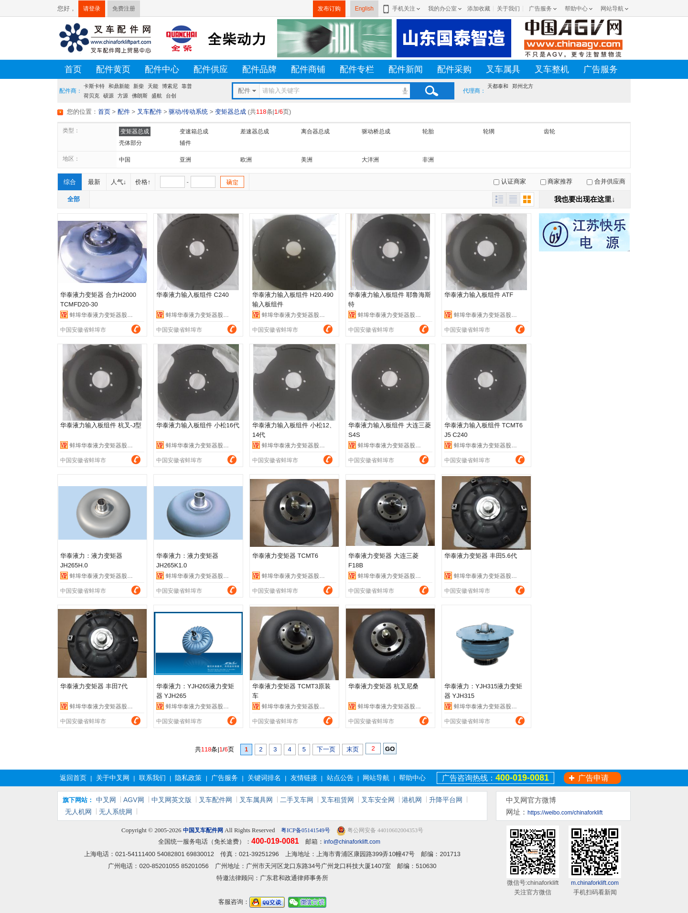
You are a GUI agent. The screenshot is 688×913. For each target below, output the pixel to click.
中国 (124, 159)
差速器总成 (254, 131)
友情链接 (303, 778)
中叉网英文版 (171, 800)
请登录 (91, 8)
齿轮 (549, 131)
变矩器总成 (230, 111)
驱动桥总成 (376, 131)
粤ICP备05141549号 (305, 830)
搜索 (431, 91)
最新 (94, 181)
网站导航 (612, 8)
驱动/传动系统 (188, 111)
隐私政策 (188, 778)
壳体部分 (130, 143)
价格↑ (143, 181)
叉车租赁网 (337, 800)
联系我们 (152, 778)
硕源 (108, 95)
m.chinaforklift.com (595, 883)
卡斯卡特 (94, 86)
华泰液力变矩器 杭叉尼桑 (383, 686)
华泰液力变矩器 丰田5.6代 (480, 555)
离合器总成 (315, 131)
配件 (124, 111)
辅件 (185, 143)
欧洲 (246, 159)
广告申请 (593, 778)
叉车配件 (149, 111)
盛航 (156, 95)
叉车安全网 (378, 800)
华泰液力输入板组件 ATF (478, 294)
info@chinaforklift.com (352, 841)
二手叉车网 (296, 800)
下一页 (326, 749)
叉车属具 (503, 69)
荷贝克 (91, 95)
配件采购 (454, 69)
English (364, 8)
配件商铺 (308, 69)
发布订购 (329, 8)
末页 (352, 749)
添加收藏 (478, 8)
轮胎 (428, 131)
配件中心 (162, 69)
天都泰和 (497, 86)
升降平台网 (445, 800)
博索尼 (170, 86)
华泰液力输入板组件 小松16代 (197, 425)
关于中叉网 (112, 778)
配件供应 (211, 69)
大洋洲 (370, 159)
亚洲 (185, 159)
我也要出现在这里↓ (584, 199)
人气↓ (119, 181)
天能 (153, 86)
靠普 (187, 86)
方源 (123, 95)
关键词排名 (264, 778)
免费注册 (123, 8)
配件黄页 (113, 69)
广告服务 (540, 8)
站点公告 (340, 778)
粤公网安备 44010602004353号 (379, 830)
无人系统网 (115, 811)
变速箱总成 (194, 131)
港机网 (412, 800)
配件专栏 (357, 69)
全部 (73, 199)
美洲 (306, 159)
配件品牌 (259, 69)
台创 (171, 95)
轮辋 (488, 131)
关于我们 (508, 8)
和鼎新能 (118, 86)
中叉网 (106, 800)
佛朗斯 (140, 95)
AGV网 (133, 800)
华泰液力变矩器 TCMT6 (285, 555)
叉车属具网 (256, 800)
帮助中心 (576, 8)
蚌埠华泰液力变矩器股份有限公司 (113, 315)
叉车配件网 (215, 800)
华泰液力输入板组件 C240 (192, 294)
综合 (70, 181)
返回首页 (73, 778)
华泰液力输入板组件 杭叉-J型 (100, 425)
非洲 (428, 159)
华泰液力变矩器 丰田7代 (94, 686)
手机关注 (402, 8)
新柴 (138, 86)
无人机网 (78, 811)
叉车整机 (552, 69)
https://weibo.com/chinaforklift (564, 812)
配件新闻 (405, 69)
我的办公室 (442, 8)
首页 (73, 69)
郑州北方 (522, 86)
